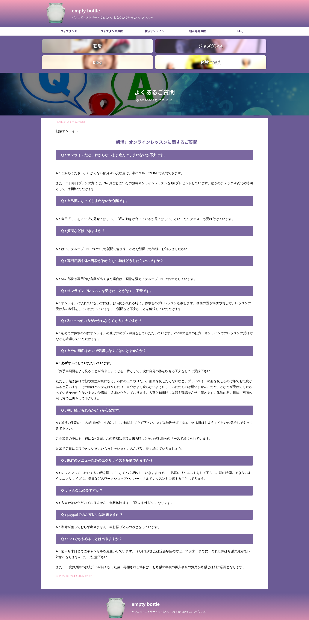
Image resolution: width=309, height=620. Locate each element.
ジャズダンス (68, 31)
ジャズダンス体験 (111, 31)
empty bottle (86, 10)
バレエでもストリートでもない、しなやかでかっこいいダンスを (169, 602)
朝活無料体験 (197, 31)
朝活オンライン (154, 31)
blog (240, 31)
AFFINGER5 (174, 614)
